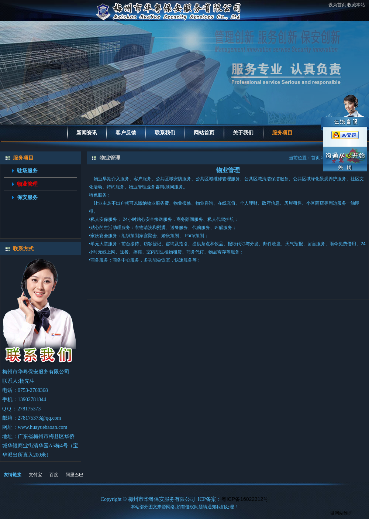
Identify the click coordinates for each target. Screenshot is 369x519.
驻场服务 (27, 171)
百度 (53, 474)
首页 (315, 157)
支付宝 (35, 474)
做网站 (337, 513)
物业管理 (27, 184)
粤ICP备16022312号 (245, 499)
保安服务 (27, 197)
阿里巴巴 (74, 474)
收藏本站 (356, 4)
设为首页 (337, 4)
